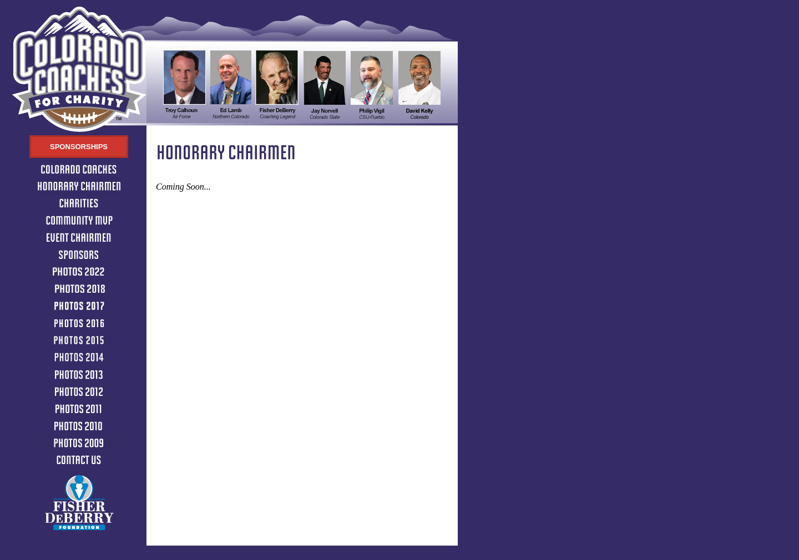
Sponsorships (79, 146)
